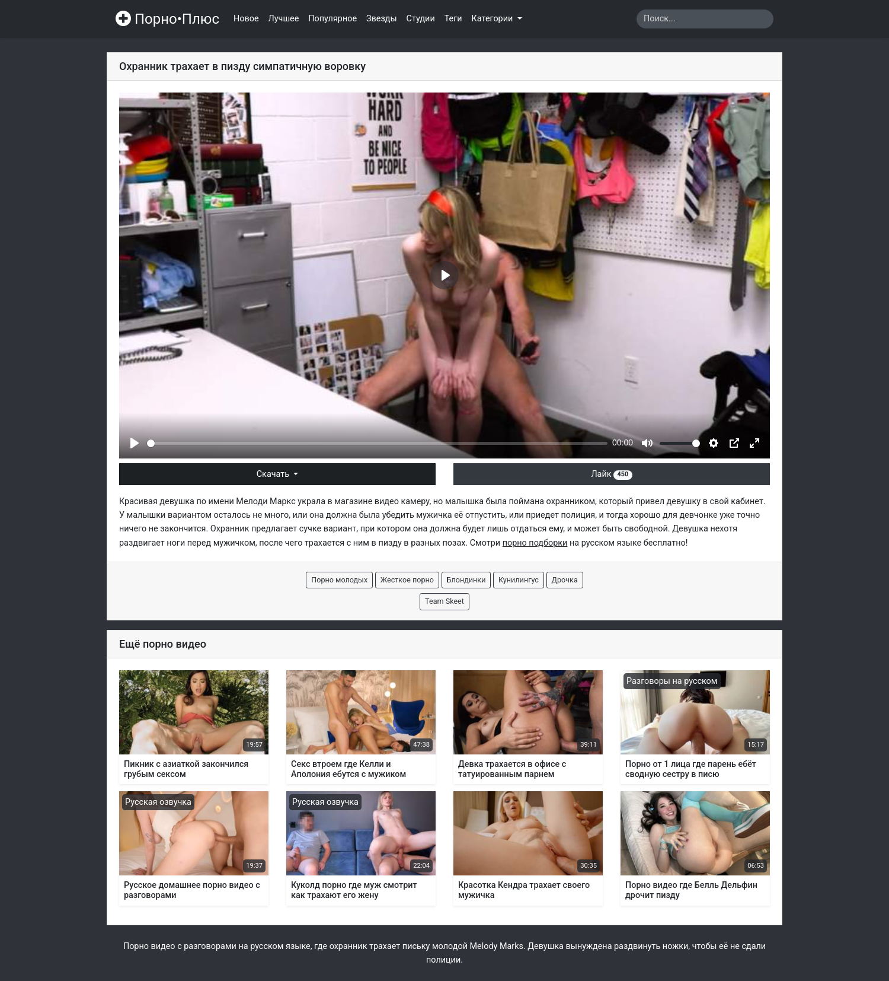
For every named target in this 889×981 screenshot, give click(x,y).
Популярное (332, 19)
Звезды (381, 19)
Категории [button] (493, 19)
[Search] (705, 18)
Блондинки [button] (466, 579)
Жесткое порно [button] (407, 579)
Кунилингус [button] (518, 579)
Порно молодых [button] (339, 579)
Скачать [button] (274, 474)
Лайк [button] (611, 474)
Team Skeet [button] (444, 601)
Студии (421, 19)
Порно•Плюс (167, 19)
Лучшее (283, 19)
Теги (453, 19)
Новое (246, 19)
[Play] (134, 443)
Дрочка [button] (565, 579)
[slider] (377, 443)
